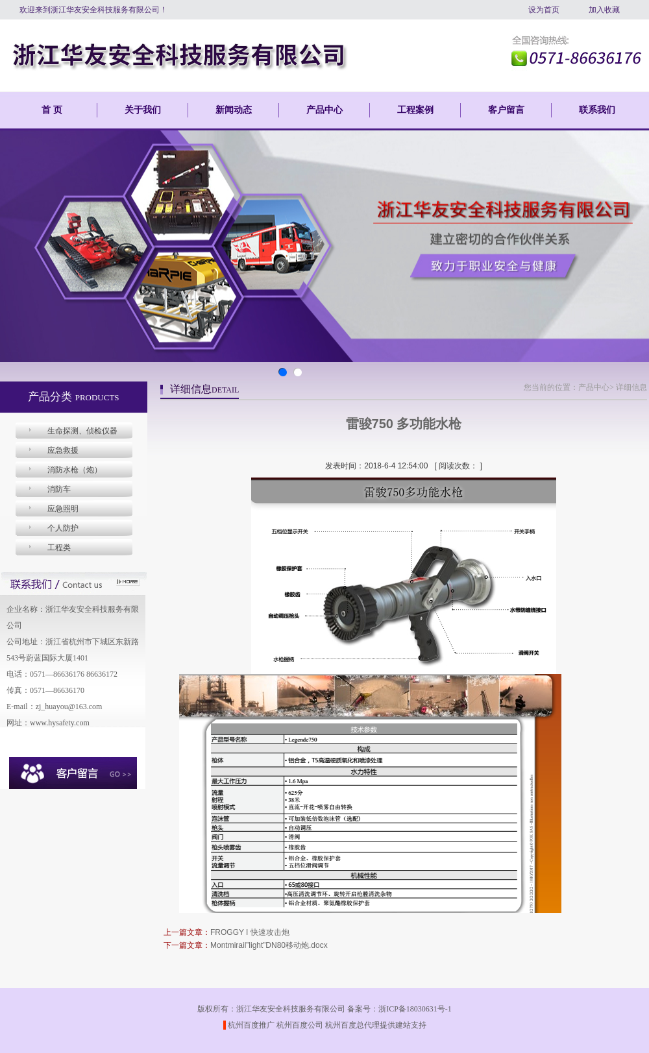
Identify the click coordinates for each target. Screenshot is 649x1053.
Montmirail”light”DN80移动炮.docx (269, 945)
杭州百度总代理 (352, 1025)
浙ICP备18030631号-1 (415, 1008)
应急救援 (63, 450)
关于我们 (143, 110)
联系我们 (597, 110)
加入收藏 (604, 9)
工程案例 (415, 110)
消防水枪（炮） (74, 469)
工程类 (59, 547)
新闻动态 (233, 110)
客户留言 (506, 110)
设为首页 (543, 9)
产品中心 (324, 110)
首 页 (52, 110)
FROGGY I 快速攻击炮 (249, 932)
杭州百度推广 (251, 1025)
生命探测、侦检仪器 (82, 430)
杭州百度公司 (299, 1025)
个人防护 (63, 528)
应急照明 (63, 508)
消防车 (59, 489)
